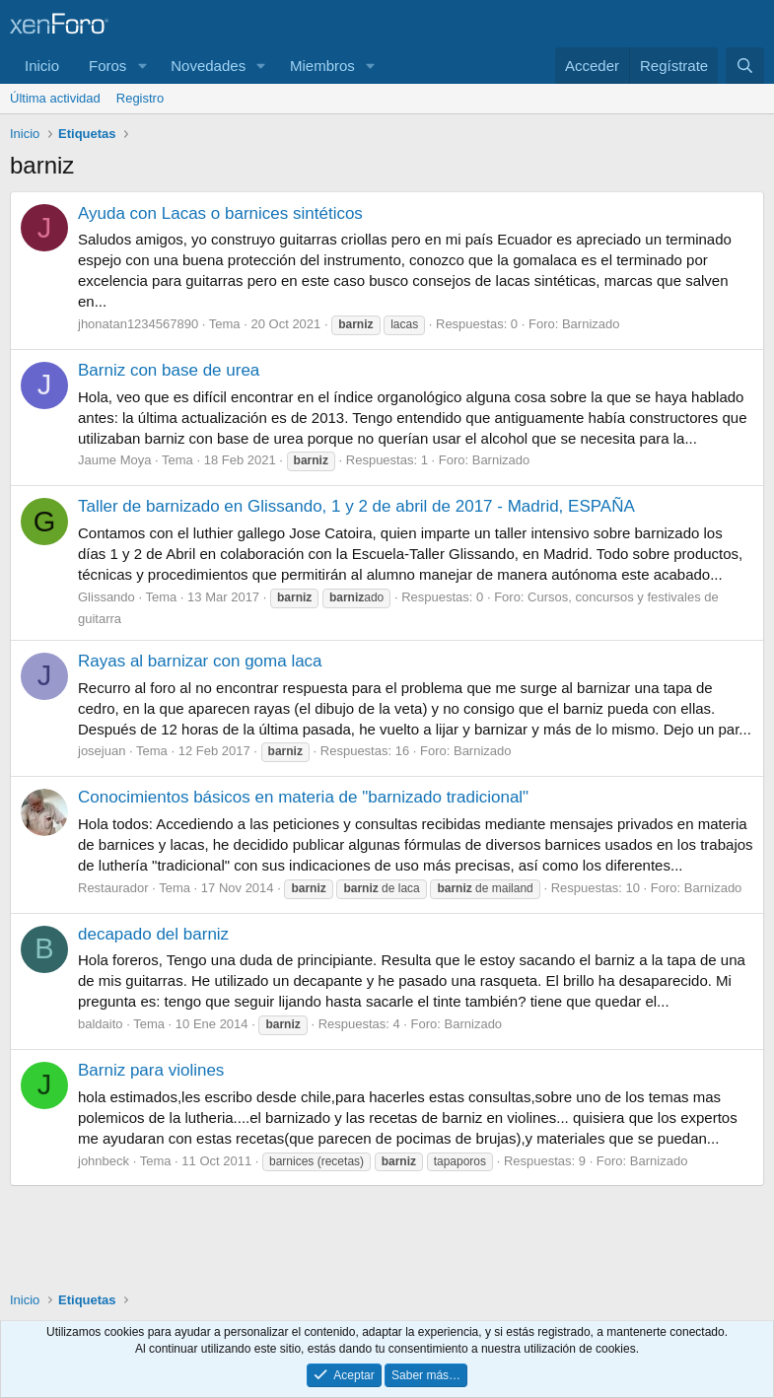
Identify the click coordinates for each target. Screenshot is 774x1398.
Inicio (42, 65)
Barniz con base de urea (168, 370)
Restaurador (113, 887)
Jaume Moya (114, 460)
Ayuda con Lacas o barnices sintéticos (220, 213)
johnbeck (103, 1160)
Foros (107, 65)
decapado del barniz (153, 934)
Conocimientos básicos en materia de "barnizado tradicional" (303, 797)
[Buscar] (745, 65)
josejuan (101, 750)
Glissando (106, 597)
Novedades (208, 65)
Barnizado (591, 323)
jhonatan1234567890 (138, 323)
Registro (140, 98)
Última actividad (55, 98)
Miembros (322, 65)
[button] (142, 65)
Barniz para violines (151, 1070)
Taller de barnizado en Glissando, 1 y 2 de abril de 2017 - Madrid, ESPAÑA (356, 506)
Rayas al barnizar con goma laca (200, 661)
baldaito (100, 1023)
